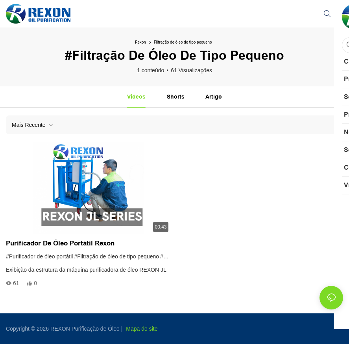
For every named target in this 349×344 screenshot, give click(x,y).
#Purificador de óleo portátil (39, 256)
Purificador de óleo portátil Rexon (60, 243)
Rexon (140, 42)
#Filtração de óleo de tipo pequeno (116, 256)
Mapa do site (141, 329)
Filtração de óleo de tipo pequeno (183, 42)
